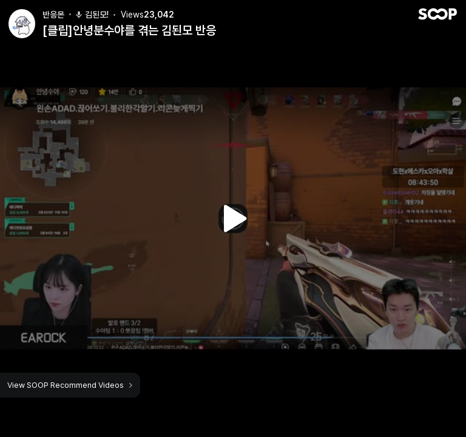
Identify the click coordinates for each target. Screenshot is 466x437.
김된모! (92, 14)
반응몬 (53, 14)
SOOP (437, 14)
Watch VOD (233, 218)
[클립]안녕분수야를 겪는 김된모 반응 (129, 30)
